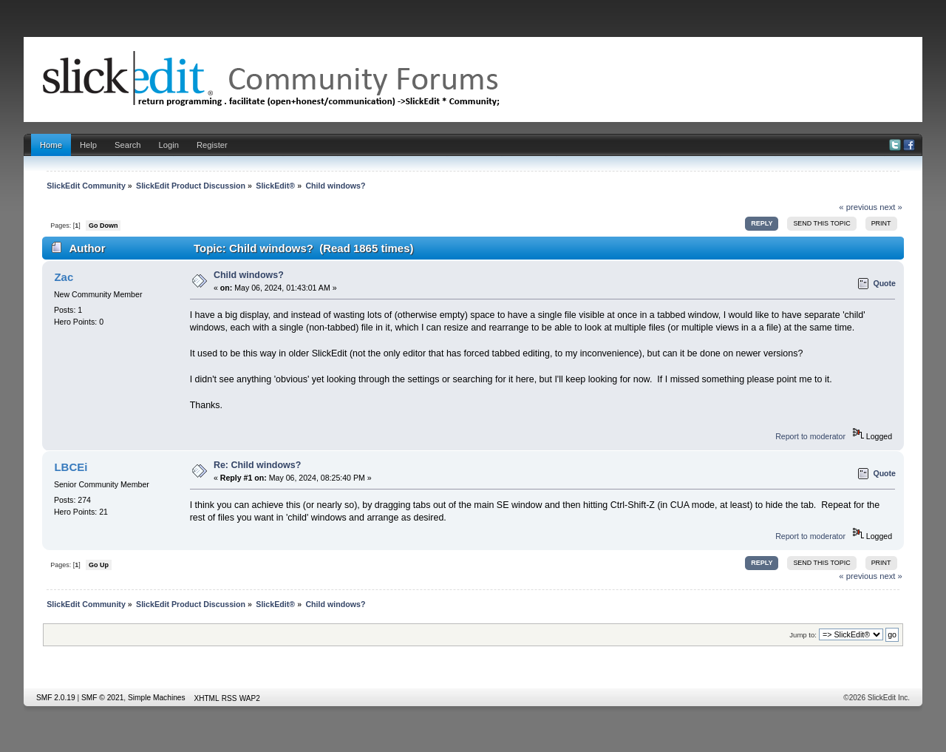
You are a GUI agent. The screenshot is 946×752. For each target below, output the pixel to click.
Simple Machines (157, 698)
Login (169, 144)
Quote (884, 283)
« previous (858, 207)
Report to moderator (810, 436)
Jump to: (803, 635)
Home (51, 144)
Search (128, 144)
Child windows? (249, 275)
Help (88, 144)
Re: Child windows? (257, 465)
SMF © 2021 (102, 698)
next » (890, 207)
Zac (63, 277)
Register (212, 144)
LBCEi (70, 467)
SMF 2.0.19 (55, 698)
